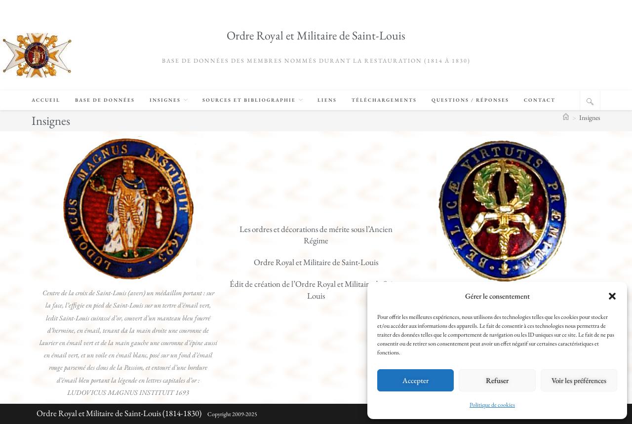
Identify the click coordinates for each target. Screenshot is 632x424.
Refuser (497, 380)
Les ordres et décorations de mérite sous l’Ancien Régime (316, 235)
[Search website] (590, 101)
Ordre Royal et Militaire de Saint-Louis (316, 35)
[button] (612, 296)
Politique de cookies (492, 405)
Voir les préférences (579, 380)
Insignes (589, 117)
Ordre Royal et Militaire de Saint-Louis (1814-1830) (119, 413)
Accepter (415, 380)
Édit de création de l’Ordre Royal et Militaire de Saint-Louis (316, 289)
